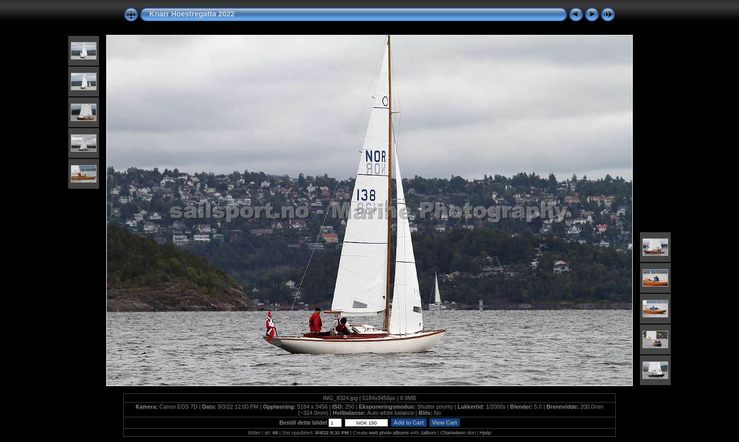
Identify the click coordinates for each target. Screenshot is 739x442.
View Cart (445, 422)
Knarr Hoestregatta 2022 (192, 14)
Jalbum (428, 432)
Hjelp (485, 432)
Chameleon (452, 432)
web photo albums (389, 432)
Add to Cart (408, 422)
